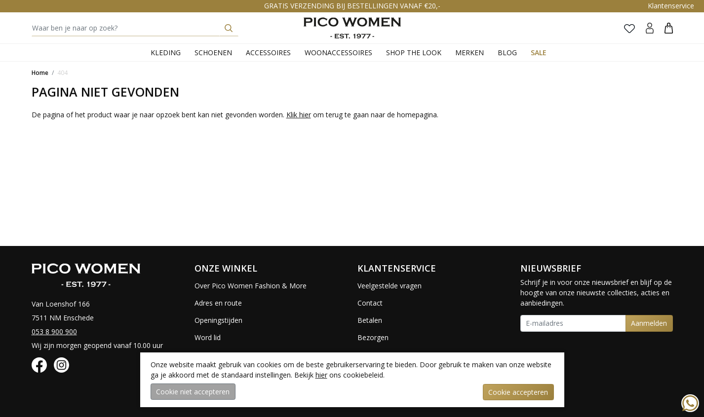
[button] (669, 28)
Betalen (369, 320)
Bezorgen (373, 337)
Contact (370, 303)
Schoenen (213, 52)
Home (40, 73)
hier (321, 375)
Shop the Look (413, 52)
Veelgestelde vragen (389, 285)
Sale (539, 52)
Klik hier (298, 114)
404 (62, 73)
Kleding (166, 52)
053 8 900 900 (54, 331)
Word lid (208, 337)
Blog (507, 52)
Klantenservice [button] (671, 5)
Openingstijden (218, 320)
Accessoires (268, 52)
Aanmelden (649, 323)
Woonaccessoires (338, 52)
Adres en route (218, 303)
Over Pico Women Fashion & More (251, 285)
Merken (469, 52)
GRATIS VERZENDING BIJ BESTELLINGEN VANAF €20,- (352, 5)
